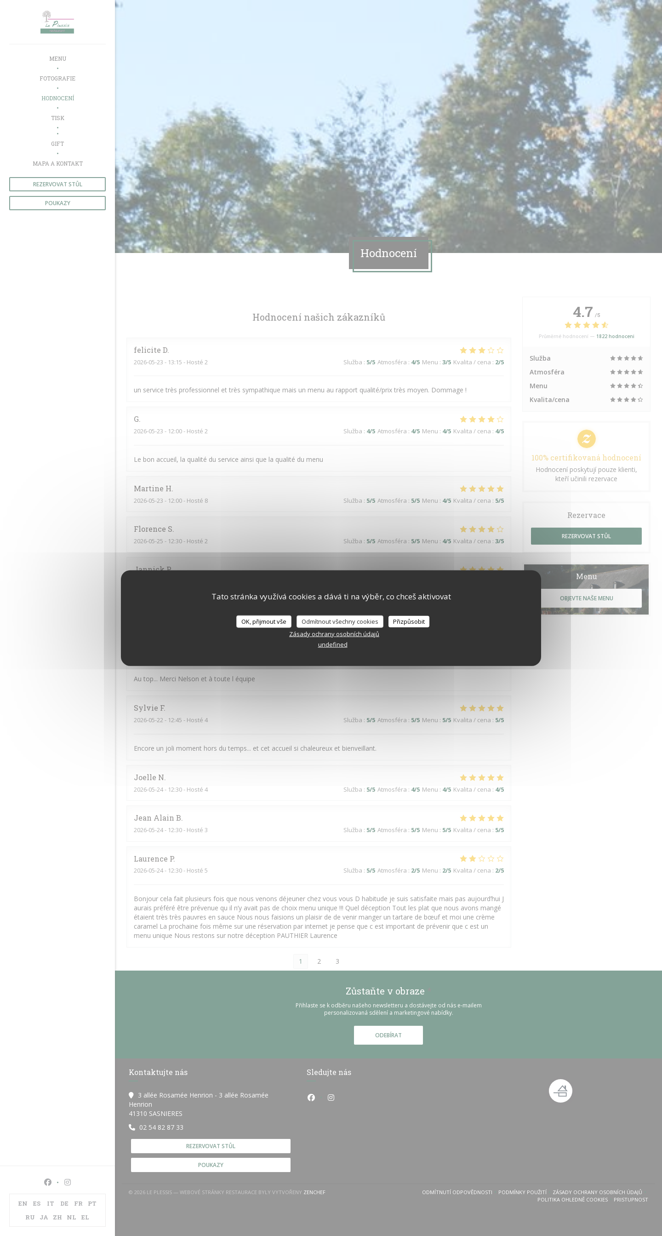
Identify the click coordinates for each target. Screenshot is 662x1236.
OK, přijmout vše (263, 621)
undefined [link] (333, 644)
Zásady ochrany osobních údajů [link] (334, 634)
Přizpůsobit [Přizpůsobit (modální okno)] (409, 621)
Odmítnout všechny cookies (340, 621)
